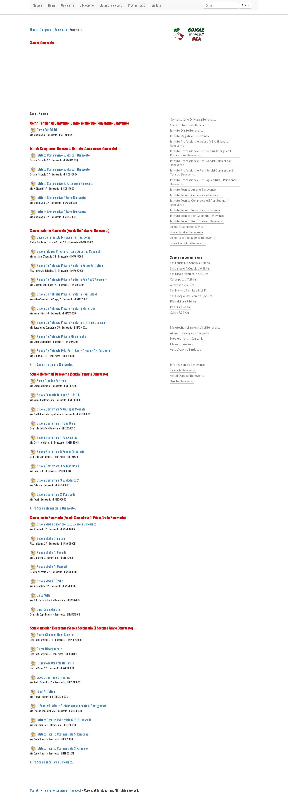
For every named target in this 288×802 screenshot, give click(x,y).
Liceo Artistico (46, 691)
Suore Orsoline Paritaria (52, 380)
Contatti (35, 790)
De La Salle (43, 595)
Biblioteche (87, 5)
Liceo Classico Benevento (186, 232)
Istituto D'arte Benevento (187, 130)
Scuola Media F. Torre (50, 581)
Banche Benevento (182, 381)
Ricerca (245, 5)
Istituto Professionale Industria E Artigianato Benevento (199, 143)
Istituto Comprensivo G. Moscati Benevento (63, 155)
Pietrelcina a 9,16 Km (183, 301)
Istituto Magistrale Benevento (189, 136)
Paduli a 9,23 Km (180, 307)
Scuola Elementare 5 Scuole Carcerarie (60, 451)
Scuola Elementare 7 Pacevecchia (57, 437)
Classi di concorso (111, 5)
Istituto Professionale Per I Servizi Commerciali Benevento (200, 163)
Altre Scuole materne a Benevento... (51, 364)
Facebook (75, 790)
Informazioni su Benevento (187, 364)
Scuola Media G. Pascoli (51, 552)
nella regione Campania (189, 333)
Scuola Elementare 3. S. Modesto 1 (58, 465)
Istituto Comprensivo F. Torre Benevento (61, 197)
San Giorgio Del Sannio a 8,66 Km (191, 296)
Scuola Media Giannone (51, 538)
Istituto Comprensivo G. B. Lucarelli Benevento (65, 183)
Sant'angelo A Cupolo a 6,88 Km (190, 268)
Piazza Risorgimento (49, 648)
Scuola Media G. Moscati (52, 566)
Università (67, 5)
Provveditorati (137, 5)
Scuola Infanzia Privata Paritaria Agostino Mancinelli (69, 251)
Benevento (60, 29)
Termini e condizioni (55, 790)
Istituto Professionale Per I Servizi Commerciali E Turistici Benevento (201, 172)
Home (51, 5)
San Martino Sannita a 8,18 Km (189, 290)
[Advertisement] (97, 79)
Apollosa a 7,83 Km (182, 285)
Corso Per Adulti (47, 129)
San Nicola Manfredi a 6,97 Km (189, 274)
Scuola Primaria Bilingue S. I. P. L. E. (58, 395)
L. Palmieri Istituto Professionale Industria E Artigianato (71, 705)
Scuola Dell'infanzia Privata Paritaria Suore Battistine (70, 265)
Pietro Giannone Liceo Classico (55, 634)
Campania (46, 29)
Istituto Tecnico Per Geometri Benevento (197, 215)
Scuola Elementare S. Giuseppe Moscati (61, 409)
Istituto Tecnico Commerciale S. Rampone (62, 734)
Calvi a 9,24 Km (179, 312)
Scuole (37, 5)
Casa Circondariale (48, 609)
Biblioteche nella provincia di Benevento (195, 327)
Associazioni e (186, 349)
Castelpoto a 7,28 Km (183, 279)
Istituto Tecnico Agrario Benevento (193, 189)
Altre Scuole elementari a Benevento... (53, 508)
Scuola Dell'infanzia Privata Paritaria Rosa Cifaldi (67, 293)
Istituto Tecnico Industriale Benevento (195, 210)
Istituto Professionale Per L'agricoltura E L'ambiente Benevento (203, 182)
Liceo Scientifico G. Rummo (53, 677)
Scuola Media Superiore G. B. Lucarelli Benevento (66, 524)
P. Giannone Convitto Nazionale (55, 663)
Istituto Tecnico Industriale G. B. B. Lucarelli (64, 719)
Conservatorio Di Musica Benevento (193, 119)
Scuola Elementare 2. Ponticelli (56, 494)
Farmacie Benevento (183, 370)
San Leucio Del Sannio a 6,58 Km (190, 263)
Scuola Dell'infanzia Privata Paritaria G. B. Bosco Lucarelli (72, 322)
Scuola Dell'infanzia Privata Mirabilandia (61, 336)
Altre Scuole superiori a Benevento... (52, 762)
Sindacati (157, 5)
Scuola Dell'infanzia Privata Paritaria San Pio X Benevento (72, 279)
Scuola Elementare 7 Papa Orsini (56, 423)
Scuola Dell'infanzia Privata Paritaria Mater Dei (66, 308)
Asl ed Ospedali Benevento (187, 375)
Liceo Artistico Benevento (187, 226)
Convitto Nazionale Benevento (189, 125)
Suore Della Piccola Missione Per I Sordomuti (64, 237)
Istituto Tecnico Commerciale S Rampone (62, 748)
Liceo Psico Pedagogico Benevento (192, 237)
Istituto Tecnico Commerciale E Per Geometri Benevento (199, 202)
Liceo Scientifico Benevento (188, 243)
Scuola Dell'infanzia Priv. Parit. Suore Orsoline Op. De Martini (74, 350)
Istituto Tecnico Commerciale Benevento (196, 195)
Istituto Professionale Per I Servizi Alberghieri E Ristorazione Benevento (201, 153)
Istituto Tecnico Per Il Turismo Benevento (197, 221)
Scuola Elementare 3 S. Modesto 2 (58, 480)
